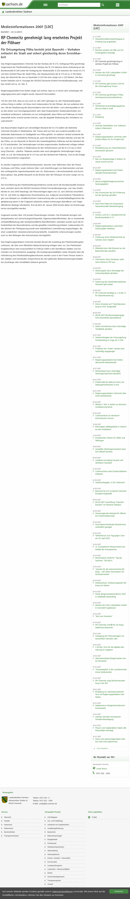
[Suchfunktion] (79, 5)
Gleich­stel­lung (52, 851)
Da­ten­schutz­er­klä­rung (62, 891)
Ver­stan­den (119, 891)
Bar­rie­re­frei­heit (9, 832)
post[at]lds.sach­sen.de (48, 804)
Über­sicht (7, 817)
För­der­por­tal (51, 843)
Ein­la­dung (99, 117)
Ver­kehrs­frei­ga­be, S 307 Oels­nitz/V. (110, 482)
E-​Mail (94, 817)
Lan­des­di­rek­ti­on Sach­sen (18, 12)
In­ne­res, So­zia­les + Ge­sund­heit (58, 858)
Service (4, 812)
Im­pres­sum (8, 825)
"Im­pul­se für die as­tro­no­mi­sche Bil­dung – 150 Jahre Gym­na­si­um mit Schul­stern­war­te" (110, 572)
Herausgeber (8, 793)
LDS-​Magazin (52, 817)
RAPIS (49, 873)
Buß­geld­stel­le (52, 839)
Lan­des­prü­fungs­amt (54, 866)
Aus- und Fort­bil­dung (55, 821)
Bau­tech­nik (51, 832)
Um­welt (50, 884)
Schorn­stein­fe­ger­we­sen (55, 877)
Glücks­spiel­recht (53, 854)
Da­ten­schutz (8, 828)
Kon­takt (7, 821)
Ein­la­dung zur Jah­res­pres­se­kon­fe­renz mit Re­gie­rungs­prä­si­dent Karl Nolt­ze (109, 694)
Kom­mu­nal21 (52, 862)
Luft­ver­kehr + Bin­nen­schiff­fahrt (58, 869)
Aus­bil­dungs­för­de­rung (55, 828)
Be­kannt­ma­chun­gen (54, 836)
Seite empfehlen (95, 812)
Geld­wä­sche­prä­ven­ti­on (55, 847)
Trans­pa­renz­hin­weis (11, 836)
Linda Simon (101, 769)
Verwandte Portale (53, 812)
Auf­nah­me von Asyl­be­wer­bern (58, 825)
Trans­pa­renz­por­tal (54, 880)
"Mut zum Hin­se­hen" (104, 616)
